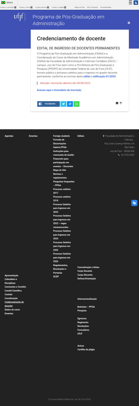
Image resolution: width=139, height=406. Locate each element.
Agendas (9, 136)
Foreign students (61, 136)
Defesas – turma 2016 (15, 148)
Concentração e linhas (88, 267)
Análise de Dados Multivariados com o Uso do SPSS (40, 156)
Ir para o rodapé (59, 7)
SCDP (56, 276)
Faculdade (83, 338)
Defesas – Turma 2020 (15, 161)
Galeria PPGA (60, 147)
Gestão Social (36, 300)
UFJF (79, 333)
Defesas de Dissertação (88, 283)
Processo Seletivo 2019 (88, 189)
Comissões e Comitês (15, 287)
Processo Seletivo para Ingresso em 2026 (62, 258)
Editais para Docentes (87, 255)
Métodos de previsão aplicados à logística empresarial (39, 341)
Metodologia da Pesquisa (40, 333)
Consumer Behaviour (39, 202)
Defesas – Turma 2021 (15, 177)
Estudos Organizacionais (40, 267)
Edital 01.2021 (84, 202)
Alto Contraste (92, 7)
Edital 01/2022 (84, 210)
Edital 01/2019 (84, 206)
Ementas (9, 313)
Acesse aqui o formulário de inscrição (59, 90)
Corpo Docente (84, 271)
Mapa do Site (80, 7)
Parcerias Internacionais (88, 303)
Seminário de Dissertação (40, 378)
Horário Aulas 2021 (38, 140)
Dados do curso (12, 309)
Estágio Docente (37, 247)
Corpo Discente (84, 275)
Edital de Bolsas (85, 193)
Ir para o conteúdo (8, 7)
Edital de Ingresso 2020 (88, 177)
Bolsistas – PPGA (86, 307)
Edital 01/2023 (84, 214)
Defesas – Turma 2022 (15, 165)
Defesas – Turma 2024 (15, 181)
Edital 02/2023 (84, 239)
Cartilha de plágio (86, 349)
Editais (80, 136)
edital (87, 76)
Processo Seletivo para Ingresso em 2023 (62, 208)
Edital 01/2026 (84, 226)
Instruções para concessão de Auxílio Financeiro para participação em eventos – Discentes (63, 159)
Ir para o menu (25, 7)
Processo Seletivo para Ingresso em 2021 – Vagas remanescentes (88, 169)
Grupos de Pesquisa (87, 315)
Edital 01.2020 (84, 197)
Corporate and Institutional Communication (37, 210)
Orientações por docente (88, 287)
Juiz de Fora (84, 342)
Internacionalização (87, 299)
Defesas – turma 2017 (15, 152)
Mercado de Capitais (38, 329)
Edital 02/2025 (84, 247)
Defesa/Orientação (86, 278)
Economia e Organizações (41, 222)
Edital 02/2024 (84, 243)
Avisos (80, 346)
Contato (8, 294)
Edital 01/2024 (84, 218)
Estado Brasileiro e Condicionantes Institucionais (38, 239)
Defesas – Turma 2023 (15, 169)
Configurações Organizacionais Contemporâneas (37, 193)
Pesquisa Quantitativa (39, 362)
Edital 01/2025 (84, 222)
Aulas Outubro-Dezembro (40, 144)
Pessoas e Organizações (40, 366)
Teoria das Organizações (40, 383)
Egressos (81, 318)
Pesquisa (81, 310)
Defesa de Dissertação (39, 218)
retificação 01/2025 (104, 76)
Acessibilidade (105, 7)
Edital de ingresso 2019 (88, 185)
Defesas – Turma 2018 (15, 156)
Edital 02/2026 (84, 251)
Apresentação (11, 275)
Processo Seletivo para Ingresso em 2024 (62, 235)
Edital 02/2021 (84, 235)
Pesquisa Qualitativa (38, 358)
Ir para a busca (42, 7)
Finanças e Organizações (40, 280)
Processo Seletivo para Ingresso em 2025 (62, 246)
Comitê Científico (13, 290)
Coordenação (11, 298)
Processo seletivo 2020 (88, 181)
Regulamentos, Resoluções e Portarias (60, 269)
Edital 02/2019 (84, 230)
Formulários (83, 330)
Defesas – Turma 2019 (15, 173)
